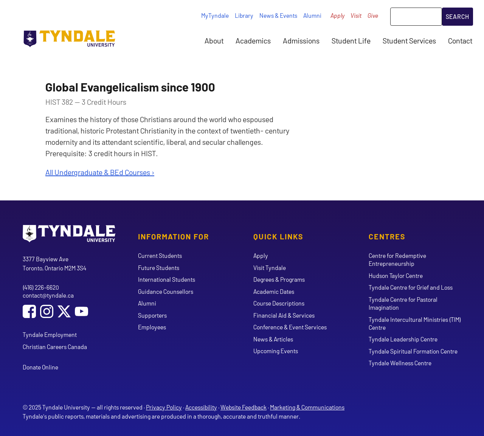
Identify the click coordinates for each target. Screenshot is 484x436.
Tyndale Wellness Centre (400, 362)
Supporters (152, 315)
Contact (460, 40)
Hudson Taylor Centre (396, 275)
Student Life (351, 40)
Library (244, 15)
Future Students (158, 267)
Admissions (301, 40)
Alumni (312, 15)
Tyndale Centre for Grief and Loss (411, 287)
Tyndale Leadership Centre (403, 339)
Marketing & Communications (307, 407)
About (214, 40)
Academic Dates (273, 291)
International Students (166, 279)
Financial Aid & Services (284, 315)
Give (373, 15)
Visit (356, 15)
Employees (152, 326)
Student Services (409, 40)
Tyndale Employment (50, 334)
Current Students (160, 255)
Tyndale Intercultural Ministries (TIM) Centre (415, 323)
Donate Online (40, 367)
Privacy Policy (164, 407)
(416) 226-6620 (41, 287)
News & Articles (273, 339)
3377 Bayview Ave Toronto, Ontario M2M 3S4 (54, 263)
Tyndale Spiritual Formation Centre (413, 351)
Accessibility (201, 407)
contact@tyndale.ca (48, 295)
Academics (253, 40)
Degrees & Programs (279, 279)
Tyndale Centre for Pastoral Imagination (403, 303)
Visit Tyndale (269, 267)
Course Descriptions (278, 303)
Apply (337, 15)
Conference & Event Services (290, 326)
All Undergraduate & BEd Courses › (99, 172)
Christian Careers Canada (55, 346)
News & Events (278, 15)
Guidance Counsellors (165, 291)
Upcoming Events (275, 350)
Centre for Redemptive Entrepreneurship (397, 259)
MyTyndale (215, 15)
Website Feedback (243, 407)
